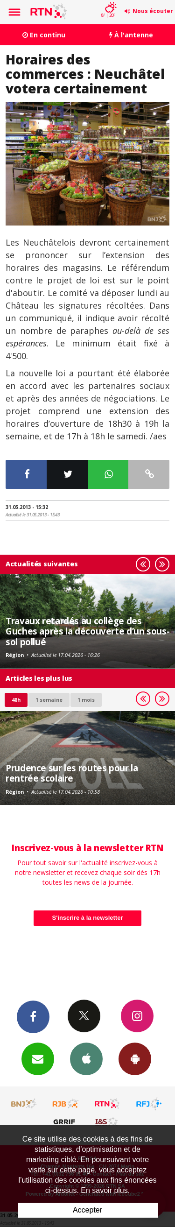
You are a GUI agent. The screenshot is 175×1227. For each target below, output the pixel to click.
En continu (43, 34)
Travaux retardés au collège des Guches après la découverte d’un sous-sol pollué (87, 631)
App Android (135, 1058)
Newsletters (37, 1058)
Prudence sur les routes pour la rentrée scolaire (72, 773)
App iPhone (86, 1058)
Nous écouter (153, 11)
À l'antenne (131, 34)
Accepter (87, 1210)
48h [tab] (16, 699)
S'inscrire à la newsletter (87, 917)
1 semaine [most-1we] (49, 699)
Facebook (33, 1016)
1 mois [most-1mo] (86, 699)
